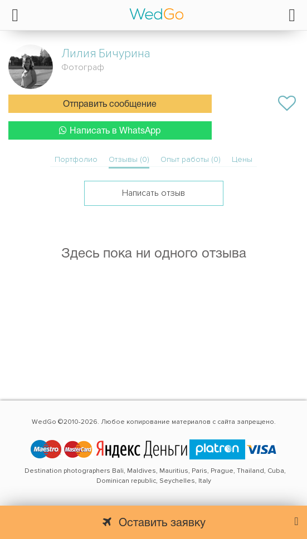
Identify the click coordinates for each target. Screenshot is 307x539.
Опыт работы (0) (190, 159)
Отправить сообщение (110, 104)
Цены (242, 159)
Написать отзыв (153, 193)
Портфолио (76, 159)
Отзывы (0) (129, 159)
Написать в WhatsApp (109, 130)
